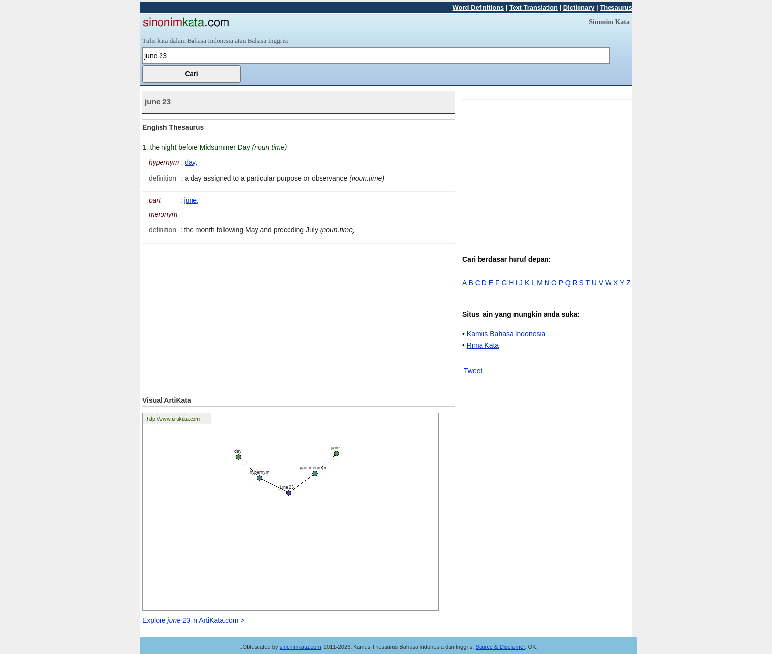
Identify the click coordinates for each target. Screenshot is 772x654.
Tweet (473, 370)
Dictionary (579, 7)
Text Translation (533, 7)
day (190, 162)
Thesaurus (616, 7)
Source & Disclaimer (500, 647)
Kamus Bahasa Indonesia (506, 334)
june (190, 200)
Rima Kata (483, 345)
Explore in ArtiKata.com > (193, 620)
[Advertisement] (225, 313)
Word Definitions (478, 7)
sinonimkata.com (300, 647)
